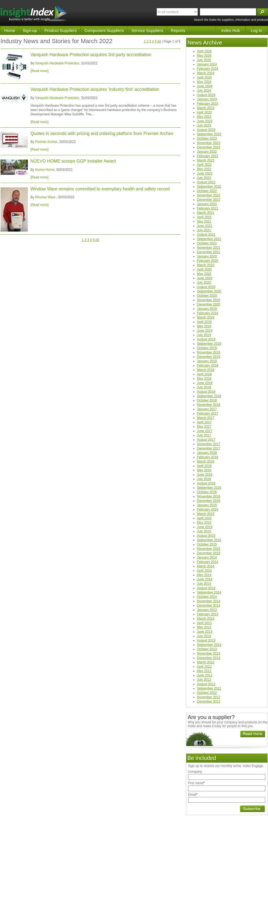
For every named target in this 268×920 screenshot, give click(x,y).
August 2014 (206, 588)
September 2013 (209, 645)
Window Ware (45, 197)
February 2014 (207, 562)
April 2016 (204, 466)
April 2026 (204, 51)
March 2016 (205, 461)
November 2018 (208, 405)
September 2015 (209, 540)
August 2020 (206, 287)
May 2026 (204, 56)
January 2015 (207, 505)
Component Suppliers (104, 30)
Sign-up (30, 30)
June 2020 (204, 278)
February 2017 (207, 413)
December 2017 (208, 448)
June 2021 (204, 226)
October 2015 (207, 544)
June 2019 (204, 330)
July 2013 (204, 636)
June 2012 (204, 675)
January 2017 (207, 409)
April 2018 (204, 374)
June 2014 (204, 579)
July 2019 (204, 335)
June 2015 (204, 527)
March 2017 (205, 418)
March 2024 (205, 73)
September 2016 (209, 488)
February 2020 (207, 261)
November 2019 (208, 352)
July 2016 (204, 479)
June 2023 (204, 121)
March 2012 (205, 662)
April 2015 (204, 518)
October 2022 (207, 191)
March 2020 (205, 265)
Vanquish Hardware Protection (57, 63)
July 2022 (204, 178)
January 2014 (207, 557)
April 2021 (204, 217)
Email (193, 794)
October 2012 (207, 693)
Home (9, 30)
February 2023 (207, 104)
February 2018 (207, 365)
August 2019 (206, 339)
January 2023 (207, 99)
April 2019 (204, 322)
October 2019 (207, 348)
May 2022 (204, 169)
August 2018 (206, 392)
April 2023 (204, 112)
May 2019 (204, 326)
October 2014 (207, 597)
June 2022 (204, 173)
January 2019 (207, 309)
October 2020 (207, 296)
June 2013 (204, 632)
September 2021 (209, 239)
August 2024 (206, 95)
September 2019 (209, 344)
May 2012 (204, 671)
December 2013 (208, 658)
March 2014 (205, 566)
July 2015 (204, 531)
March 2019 (205, 317)
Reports (178, 30)
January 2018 (207, 361)
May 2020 (204, 274)
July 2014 (204, 584)
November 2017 (208, 444)
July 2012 (204, 680)
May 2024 (204, 82)
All (159, 41)
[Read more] (40, 71)
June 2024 (204, 86)
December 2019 (208, 357)
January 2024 (207, 64)
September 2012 (209, 688)
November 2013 (208, 653)
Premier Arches (46, 142)
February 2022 (207, 156)
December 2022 (208, 200)
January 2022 (207, 152)
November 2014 (208, 601)
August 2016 (206, 483)
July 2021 (204, 230)
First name (196, 783)
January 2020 (207, 256)
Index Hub (230, 30)
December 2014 (208, 605)
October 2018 (207, 400)
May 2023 (204, 117)
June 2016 (204, 475)
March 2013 (205, 619)
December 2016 (208, 501)
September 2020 (209, 291)
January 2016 (207, 453)
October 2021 (207, 243)
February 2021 (207, 208)
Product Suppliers (60, 30)
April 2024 (204, 77)
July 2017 (204, 435)
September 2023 (209, 134)
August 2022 (206, 182)
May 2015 (204, 523)
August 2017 (206, 440)
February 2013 (207, 614)
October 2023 (207, 138)
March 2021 (205, 213)
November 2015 (208, 549)
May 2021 (204, 221)
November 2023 (208, 143)
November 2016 (208, 496)
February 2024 (207, 69)
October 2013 (207, 649)
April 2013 (204, 623)
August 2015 (206, 536)
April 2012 (204, 667)
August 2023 (206, 130)
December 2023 (208, 147)
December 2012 (208, 701)
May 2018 (204, 378)
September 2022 (209, 186)
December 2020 (208, 304)
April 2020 (204, 269)
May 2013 (204, 627)
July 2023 (204, 125)
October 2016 (207, 492)
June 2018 (204, 383)
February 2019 (207, 313)
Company (195, 772)
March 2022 (205, 160)
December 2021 (208, 252)
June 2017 (204, 431)
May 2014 (204, 575)
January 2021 (207, 204)
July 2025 (204, 60)
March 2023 (205, 108)
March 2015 (205, 514)
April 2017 (204, 422)
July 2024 (204, 90)
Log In (256, 30)
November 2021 (208, 248)
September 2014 (209, 592)
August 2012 (206, 684)
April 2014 (204, 571)
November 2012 (208, 697)
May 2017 (204, 426)
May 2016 (204, 470)
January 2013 (207, 610)
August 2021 (206, 234)
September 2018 (209, 396)
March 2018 (205, 370)
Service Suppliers (147, 30)
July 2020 (204, 282)
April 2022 (204, 165)
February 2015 (207, 509)
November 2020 (208, 300)
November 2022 (208, 195)
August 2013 (206, 640)
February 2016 (207, 457)
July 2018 (204, 387)
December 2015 (208, 553)
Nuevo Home (44, 170)
